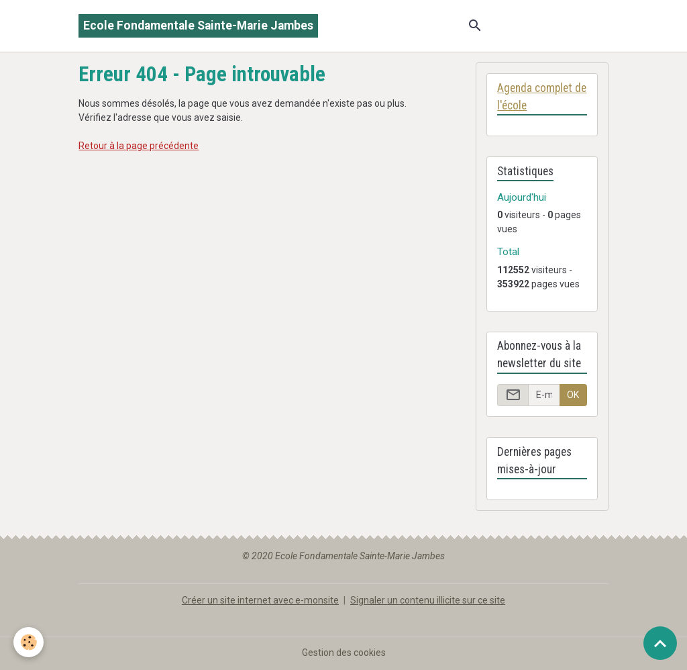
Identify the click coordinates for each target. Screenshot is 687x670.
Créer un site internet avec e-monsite (260, 600)
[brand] (198, 26)
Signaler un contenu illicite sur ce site (427, 600)
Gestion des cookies (344, 652)
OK (573, 394)
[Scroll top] (660, 643)
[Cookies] (28, 642)
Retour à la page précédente (138, 145)
